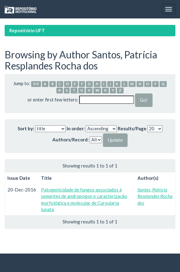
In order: (76, 128)
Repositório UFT (27, 30)
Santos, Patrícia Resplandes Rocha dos (155, 196)
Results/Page (132, 128)
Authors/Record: (70, 139)
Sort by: (26, 128)
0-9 (36, 84)
